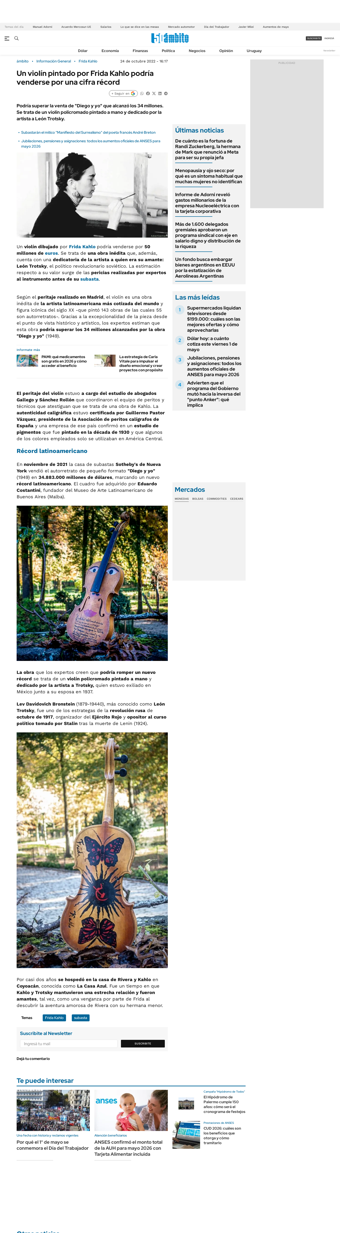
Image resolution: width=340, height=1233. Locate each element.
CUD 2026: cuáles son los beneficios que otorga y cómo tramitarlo (222, 1135)
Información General (53, 61)
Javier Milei (246, 26)
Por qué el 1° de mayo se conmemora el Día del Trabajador (53, 1145)
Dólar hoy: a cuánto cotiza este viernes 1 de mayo (212, 344)
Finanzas (140, 50)
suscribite (314, 38)
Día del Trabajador (216, 26)
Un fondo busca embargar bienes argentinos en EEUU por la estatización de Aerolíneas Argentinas (205, 267)
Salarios (105, 26)
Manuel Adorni (42, 26)
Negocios (197, 50)
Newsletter (329, 50)
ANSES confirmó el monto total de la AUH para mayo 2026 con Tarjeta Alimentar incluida (128, 1148)
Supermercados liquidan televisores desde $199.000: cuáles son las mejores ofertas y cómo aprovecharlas (214, 319)
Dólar (83, 50)
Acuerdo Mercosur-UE (76, 26)
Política (168, 50)
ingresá (329, 38)
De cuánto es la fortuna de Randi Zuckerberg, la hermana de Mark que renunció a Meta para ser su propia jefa (208, 149)
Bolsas (197, 498)
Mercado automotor (181, 26)
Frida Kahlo (88, 61)
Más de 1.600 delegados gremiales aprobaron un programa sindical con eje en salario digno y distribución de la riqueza (208, 235)
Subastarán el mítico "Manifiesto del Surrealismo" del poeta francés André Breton (88, 132)
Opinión (226, 50)
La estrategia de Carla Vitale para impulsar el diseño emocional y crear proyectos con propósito (141, 363)
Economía (110, 50)
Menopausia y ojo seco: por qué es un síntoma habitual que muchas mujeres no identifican (209, 176)
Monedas (182, 498)
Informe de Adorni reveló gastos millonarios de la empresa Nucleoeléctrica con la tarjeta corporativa (207, 203)
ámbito (23, 61)
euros (51, 253)
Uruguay (254, 50)
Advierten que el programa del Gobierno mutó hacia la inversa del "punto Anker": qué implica (214, 394)
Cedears (236, 498)
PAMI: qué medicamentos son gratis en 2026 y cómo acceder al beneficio (64, 361)
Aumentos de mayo (276, 26)
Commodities (217, 498)
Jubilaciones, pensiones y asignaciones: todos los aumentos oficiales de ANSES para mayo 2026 (214, 366)
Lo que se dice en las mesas (139, 26)
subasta (89, 279)
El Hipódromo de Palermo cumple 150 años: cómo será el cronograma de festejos (224, 1104)
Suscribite (143, 1043)
